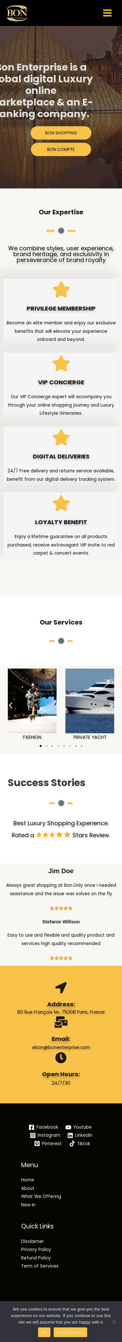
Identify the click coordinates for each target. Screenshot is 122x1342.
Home (27, 1180)
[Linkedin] (80, 1135)
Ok (44, 1332)
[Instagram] (45, 1135)
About (27, 1188)
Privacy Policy (36, 1249)
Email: (61, 1039)
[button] (11, 705)
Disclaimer (32, 1241)
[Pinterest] (48, 1143)
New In (28, 1205)
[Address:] (61, 987)
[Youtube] (79, 1127)
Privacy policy (70, 1332)
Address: (61, 1004)
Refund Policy (36, 1258)
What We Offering (41, 1196)
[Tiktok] (80, 1143)
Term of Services (40, 1266)
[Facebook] (43, 1127)
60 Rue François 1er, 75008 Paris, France (61, 1012)
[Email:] (61, 1022)
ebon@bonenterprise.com (61, 1047)
